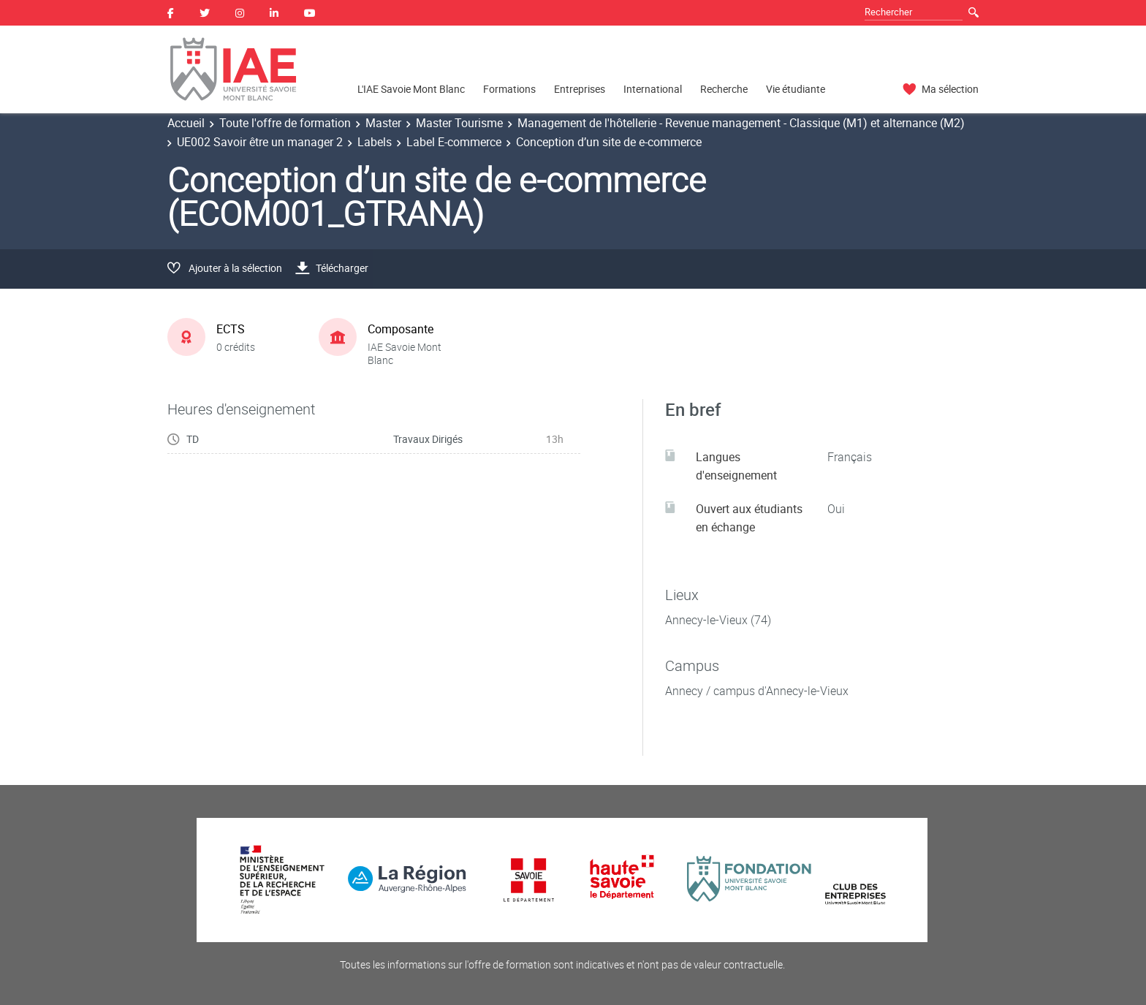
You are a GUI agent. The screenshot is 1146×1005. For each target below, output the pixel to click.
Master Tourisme (459, 123)
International (652, 89)
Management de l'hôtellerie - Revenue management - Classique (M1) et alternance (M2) (741, 123)
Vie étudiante (795, 89)
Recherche (724, 89)
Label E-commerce (453, 142)
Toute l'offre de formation (285, 123)
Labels (374, 142)
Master (383, 123)
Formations (509, 89)
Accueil (186, 123)
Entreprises (579, 89)
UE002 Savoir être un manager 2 (260, 142)
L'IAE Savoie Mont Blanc (411, 89)
